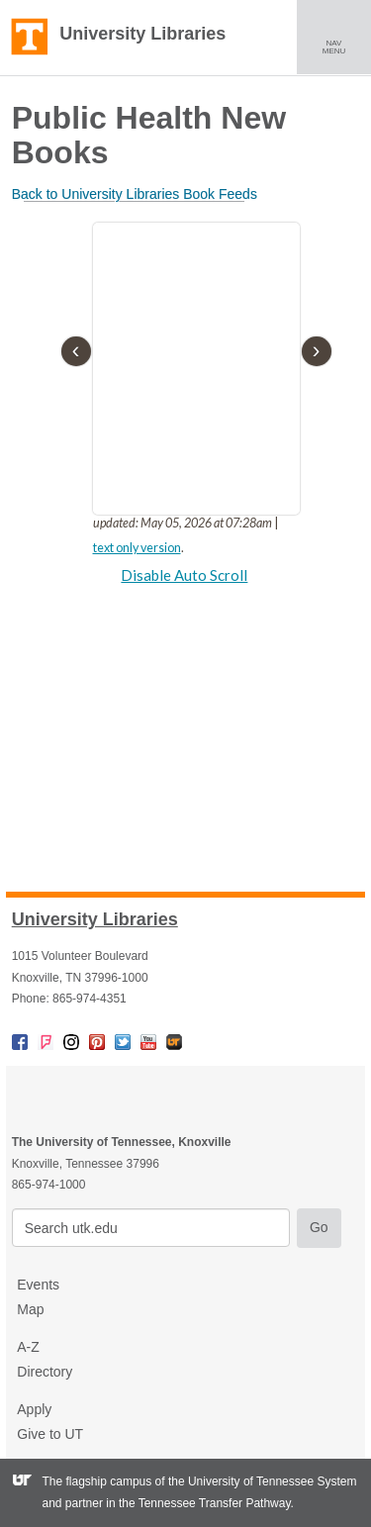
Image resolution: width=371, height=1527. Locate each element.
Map (30, 1309)
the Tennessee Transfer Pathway (205, 1503)
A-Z (28, 1347)
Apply (34, 1409)
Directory (44, 1372)
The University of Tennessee (123, 1098)
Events (38, 1284)
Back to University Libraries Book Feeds (134, 194)
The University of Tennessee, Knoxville (29, 37)
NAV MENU (341, 36)
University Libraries (142, 34)
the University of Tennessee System (262, 1481)
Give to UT (50, 1434)
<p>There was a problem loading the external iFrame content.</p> (186, 418)
